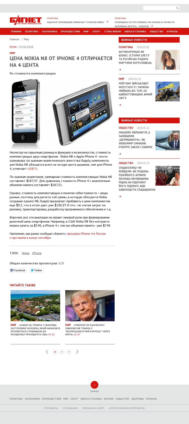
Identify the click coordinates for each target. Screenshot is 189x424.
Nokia (25, 253)
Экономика (49, 31)
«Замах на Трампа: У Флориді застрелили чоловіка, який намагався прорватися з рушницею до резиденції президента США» (35, 328)
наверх (94, 391)
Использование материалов (127, 408)
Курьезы (172, 31)
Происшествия (70, 31)
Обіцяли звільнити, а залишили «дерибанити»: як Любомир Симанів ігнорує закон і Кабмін (135, 140)
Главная (15, 39)
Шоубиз (109, 398)
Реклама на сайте (93, 408)
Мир (86, 31)
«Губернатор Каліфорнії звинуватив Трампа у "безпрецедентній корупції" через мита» (90, 328)
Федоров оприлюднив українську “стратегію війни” (75, 22)
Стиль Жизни (112, 31)
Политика (31, 31)
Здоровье (137, 398)
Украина (16, 31)
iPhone (37, 253)
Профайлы (51, 408)
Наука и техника (135, 31)
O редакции (70, 408)
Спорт (96, 31)
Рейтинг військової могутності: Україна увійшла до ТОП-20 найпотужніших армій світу (135, 91)
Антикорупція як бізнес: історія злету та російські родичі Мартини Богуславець (135, 57)
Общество (156, 31)
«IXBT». (32, 169)
